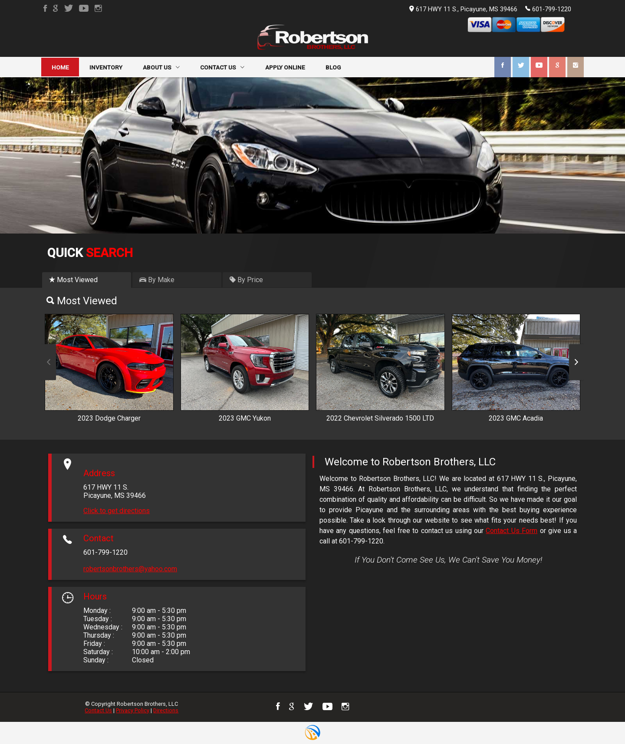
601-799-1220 (548, 8)
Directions (165, 710)
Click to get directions (116, 511)
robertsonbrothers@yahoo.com (130, 569)
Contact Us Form (511, 531)
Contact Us (98, 710)
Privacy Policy (132, 710)
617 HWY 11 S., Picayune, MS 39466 (463, 9)
